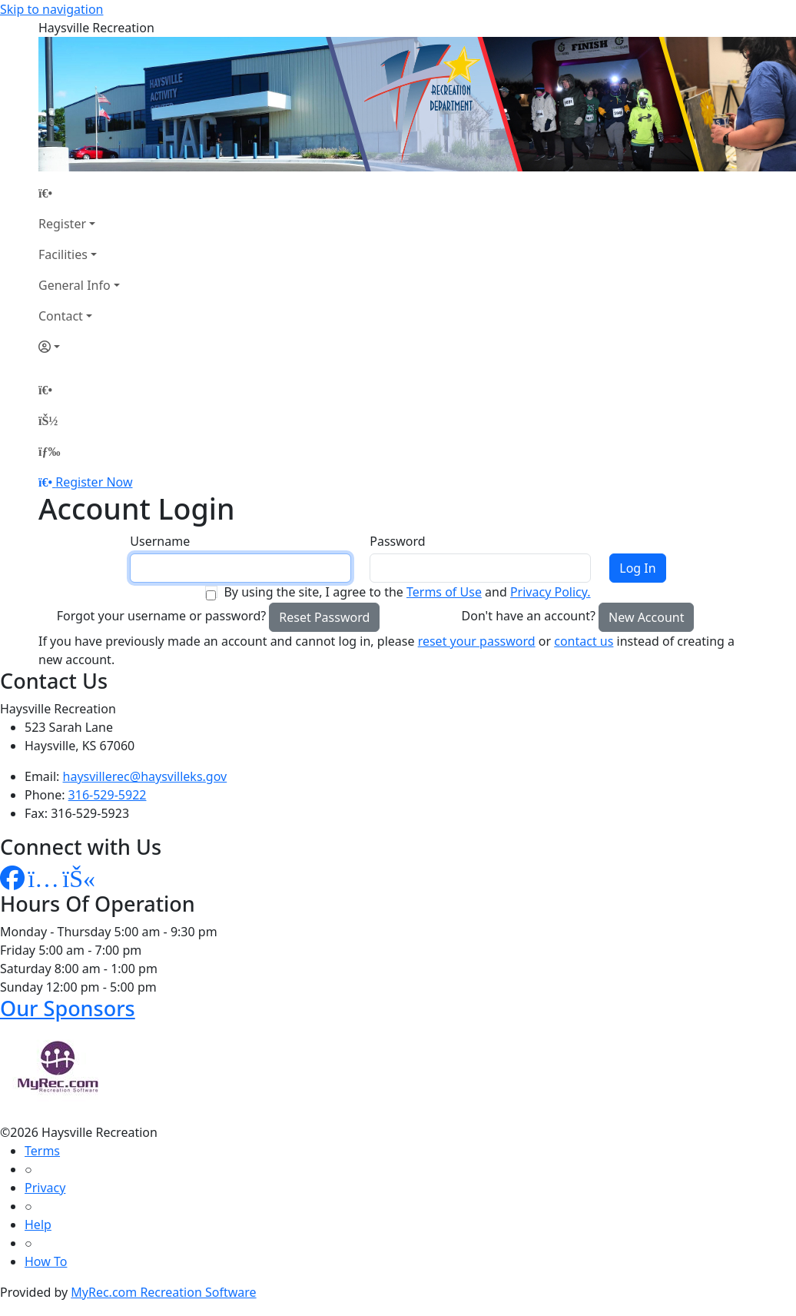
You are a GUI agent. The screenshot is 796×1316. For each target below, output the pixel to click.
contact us (583, 641)
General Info (74, 285)
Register (62, 223)
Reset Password (324, 617)
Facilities (63, 254)
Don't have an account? (528, 615)
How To (46, 1261)
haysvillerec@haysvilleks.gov (145, 776)
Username (160, 541)
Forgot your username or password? (162, 615)
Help (38, 1224)
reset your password (477, 641)
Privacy (45, 1187)
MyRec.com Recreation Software (163, 1292)
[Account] (79, 346)
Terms (42, 1150)
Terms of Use (444, 591)
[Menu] (49, 451)
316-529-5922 (107, 794)
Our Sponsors (67, 1008)
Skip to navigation (51, 9)
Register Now (93, 482)
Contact (60, 315)
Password (397, 541)
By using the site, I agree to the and (407, 591)
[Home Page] (79, 193)
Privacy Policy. (550, 591)
